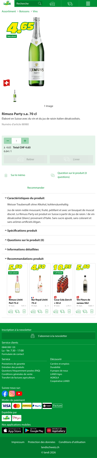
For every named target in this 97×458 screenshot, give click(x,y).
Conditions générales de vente (17, 374)
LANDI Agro (56, 374)
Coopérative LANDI (60, 381)
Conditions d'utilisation (72, 442)
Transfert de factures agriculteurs (18, 377)
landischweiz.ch (50, 447)
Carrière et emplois (59, 363)
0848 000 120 (8, 347)
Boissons (24, 11)
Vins (35, 11)
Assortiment (9, 11)
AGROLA (54, 377)
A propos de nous (59, 370)
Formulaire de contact (13, 354)
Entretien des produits (13, 367)
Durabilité (55, 367)
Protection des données (41, 442)
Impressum (18, 442)
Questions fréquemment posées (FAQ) (21, 370)
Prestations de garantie (13, 363)
